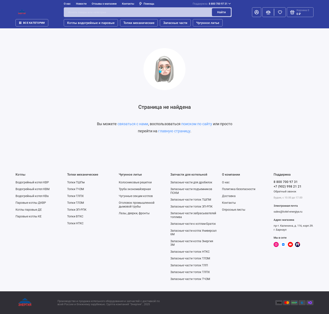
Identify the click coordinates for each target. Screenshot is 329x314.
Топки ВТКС (75, 216)
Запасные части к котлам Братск (193, 223)
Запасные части (175, 23)
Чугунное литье (207, 23)
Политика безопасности (238, 189)
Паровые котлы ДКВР (31, 202)
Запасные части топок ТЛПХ (190, 272)
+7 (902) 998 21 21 (288, 186)
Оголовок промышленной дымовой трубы (136, 204)
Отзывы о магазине (104, 3)
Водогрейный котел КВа (32, 196)
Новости (81, 3)
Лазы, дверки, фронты (134, 213)
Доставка (229, 196)
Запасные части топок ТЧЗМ (190, 279)
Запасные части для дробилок (191, 182)
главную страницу (174, 131)
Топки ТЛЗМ (75, 202)
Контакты (128, 3)
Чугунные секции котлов (136, 196)
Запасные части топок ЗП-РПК (191, 206)
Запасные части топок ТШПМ (190, 199)
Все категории (32, 22)
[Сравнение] (268, 12)
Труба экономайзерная (135, 189)
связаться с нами (133, 124)
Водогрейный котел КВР (32, 182)
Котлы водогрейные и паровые (91, 23)
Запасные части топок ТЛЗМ (190, 258)
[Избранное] (280, 12)
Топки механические (138, 23)
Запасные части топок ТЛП (189, 265)
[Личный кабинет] (256, 12)
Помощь (146, 3)
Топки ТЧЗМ (75, 189)
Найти (221, 12)
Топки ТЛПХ (75, 196)
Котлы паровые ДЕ (29, 209)
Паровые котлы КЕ (29, 216)
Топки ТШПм (76, 182)
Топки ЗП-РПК (76, 209)
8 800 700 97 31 (212, 3)
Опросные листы (233, 209)
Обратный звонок (285, 191)
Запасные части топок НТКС (190, 251)
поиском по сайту (196, 124)
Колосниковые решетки (135, 182)
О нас (67, 3)
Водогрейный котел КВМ (33, 189)
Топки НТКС (75, 223)
